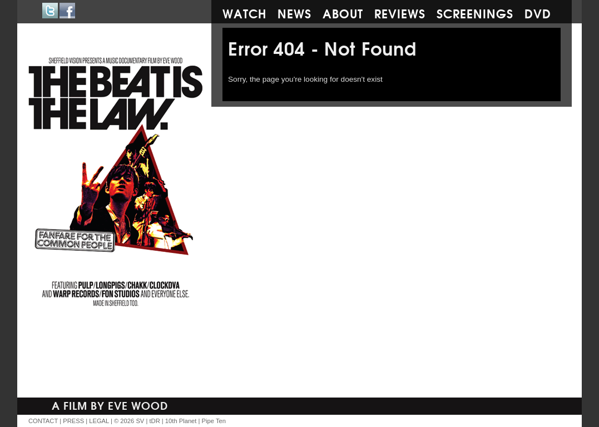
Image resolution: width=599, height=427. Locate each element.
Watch (244, 13)
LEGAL (99, 421)
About (343, 13)
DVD (537, 13)
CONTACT (43, 421)
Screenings (475, 13)
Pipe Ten (214, 421)
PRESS (73, 421)
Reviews (399, 13)
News (294, 13)
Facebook (67, 10)
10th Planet (181, 421)
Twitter (50, 10)
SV (140, 421)
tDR (154, 421)
